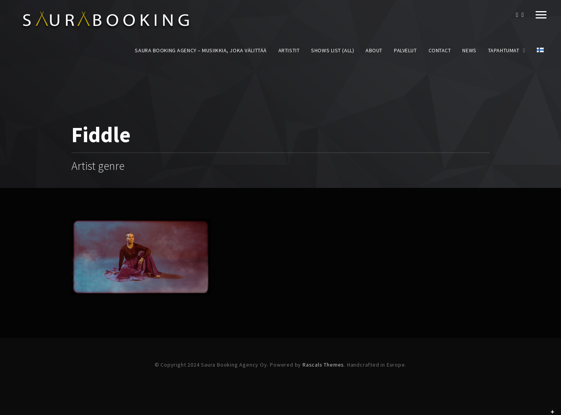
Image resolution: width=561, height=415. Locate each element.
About (374, 50)
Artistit (289, 50)
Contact (440, 50)
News (469, 50)
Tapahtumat (504, 50)
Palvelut (405, 50)
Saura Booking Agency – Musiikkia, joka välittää (200, 50)
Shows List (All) (332, 50)
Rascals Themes (323, 364)
